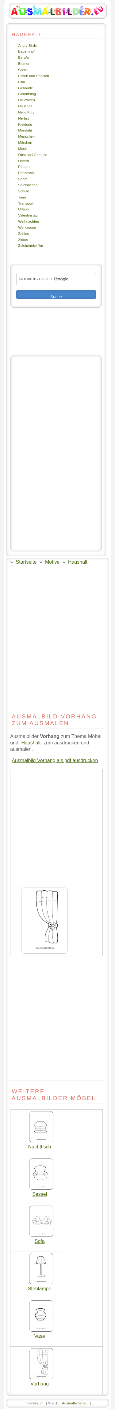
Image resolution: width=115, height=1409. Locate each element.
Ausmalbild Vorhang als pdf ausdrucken (55, 760)
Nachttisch (40, 1144)
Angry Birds (27, 45)
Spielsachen (28, 185)
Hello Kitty (26, 112)
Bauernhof (26, 51)
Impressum (35, 1403)
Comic (23, 70)
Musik (22, 148)
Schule (23, 191)
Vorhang (41, 1381)
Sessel (41, 1192)
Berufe (23, 57)
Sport (22, 179)
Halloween (26, 100)
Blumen (24, 63)
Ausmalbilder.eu (74, 1403)
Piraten (23, 167)
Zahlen (23, 233)
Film (21, 82)
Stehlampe (40, 1286)
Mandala (25, 130)
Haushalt (25, 106)
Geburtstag (27, 94)
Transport (25, 203)
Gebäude (25, 88)
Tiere (22, 197)
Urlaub (23, 209)
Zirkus (23, 240)
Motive (52, 562)
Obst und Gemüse (32, 155)
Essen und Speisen (33, 76)
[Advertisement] (56, 453)
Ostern (23, 161)
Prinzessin (26, 173)
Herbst (23, 118)
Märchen (25, 142)
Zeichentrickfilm (30, 245)
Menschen (26, 136)
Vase (41, 1334)
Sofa (41, 1239)
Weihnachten (28, 221)
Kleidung (25, 124)
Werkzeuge (27, 227)
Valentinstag (27, 215)
